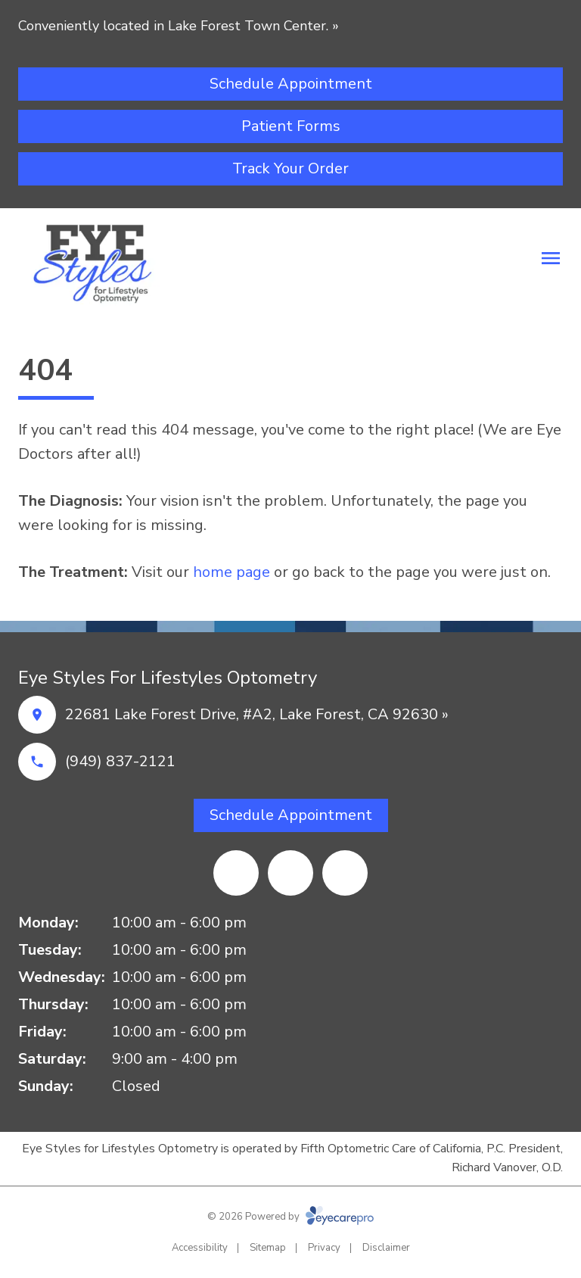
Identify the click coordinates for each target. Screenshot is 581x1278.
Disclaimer (386, 1248)
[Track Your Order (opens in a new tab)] (290, 168)
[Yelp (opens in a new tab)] (345, 873)
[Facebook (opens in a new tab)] (290, 873)
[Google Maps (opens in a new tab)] (236, 873)
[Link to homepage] (100, 262)
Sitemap (268, 1248)
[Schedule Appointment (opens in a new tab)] (290, 84)
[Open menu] (551, 258)
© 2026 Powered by (290, 1216)
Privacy (324, 1248)
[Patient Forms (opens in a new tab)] (290, 126)
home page (231, 572)
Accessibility (200, 1248)
